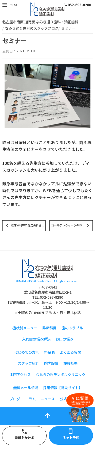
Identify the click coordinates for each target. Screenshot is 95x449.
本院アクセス (20, 374)
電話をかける (24, 434)
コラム (30, 398)
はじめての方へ (26, 352)
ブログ (14, 398)
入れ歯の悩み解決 (36, 339)
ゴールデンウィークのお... (71, 226)
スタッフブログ (47, 9)
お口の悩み (64, 339)
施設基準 (70, 363)
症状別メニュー (24, 327)
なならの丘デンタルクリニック (60, 374)
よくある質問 (70, 352)
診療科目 (49, 327)
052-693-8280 (77, 4)
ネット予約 (71, 434)
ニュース (48, 398)
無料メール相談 (25, 387)
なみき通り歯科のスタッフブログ (31, 28)
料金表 (49, 352)
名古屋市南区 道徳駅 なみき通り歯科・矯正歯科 (40, 21)
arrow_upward (47, 415)
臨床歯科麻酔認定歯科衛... (24, 226)
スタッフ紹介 (28, 363)
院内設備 (51, 363)
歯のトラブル (72, 327)
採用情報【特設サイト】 (62, 387)
